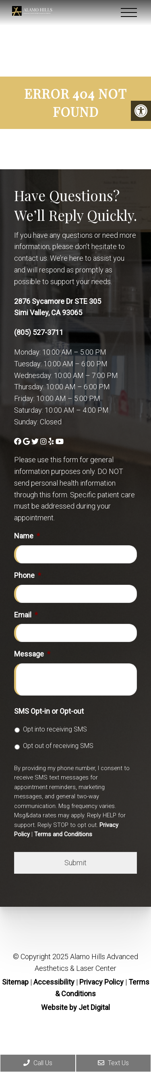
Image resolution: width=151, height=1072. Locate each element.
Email (26, 615)
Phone (27, 575)
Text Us (113, 1063)
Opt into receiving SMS (55, 729)
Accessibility (53, 982)
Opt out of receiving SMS (58, 746)
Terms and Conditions (63, 834)
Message (32, 654)
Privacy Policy (102, 982)
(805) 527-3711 (38, 332)
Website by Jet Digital (75, 1007)
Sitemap (15, 982)
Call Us (37, 1063)
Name (27, 536)
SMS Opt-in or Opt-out (49, 711)
